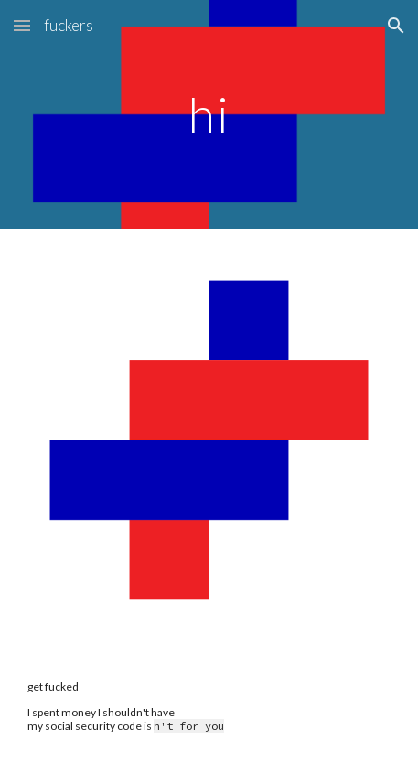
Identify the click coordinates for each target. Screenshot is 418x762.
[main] (209, 113)
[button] (22, 25)
